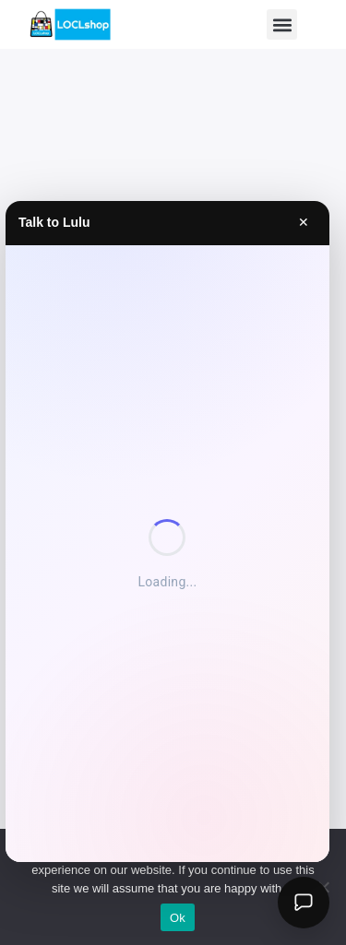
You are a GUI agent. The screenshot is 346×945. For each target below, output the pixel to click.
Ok (177, 918)
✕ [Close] (303, 222)
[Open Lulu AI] (303, 902)
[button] (282, 24)
